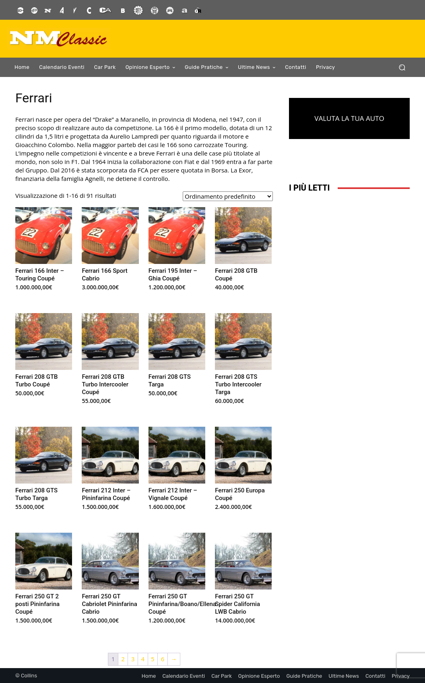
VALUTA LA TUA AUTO (349, 118)
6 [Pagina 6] (163, 659)
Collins (29, 676)
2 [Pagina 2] (123, 659)
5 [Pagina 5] (153, 659)
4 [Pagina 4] (143, 659)
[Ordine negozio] (228, 196)
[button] (401, 67)
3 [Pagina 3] (133, 659)
